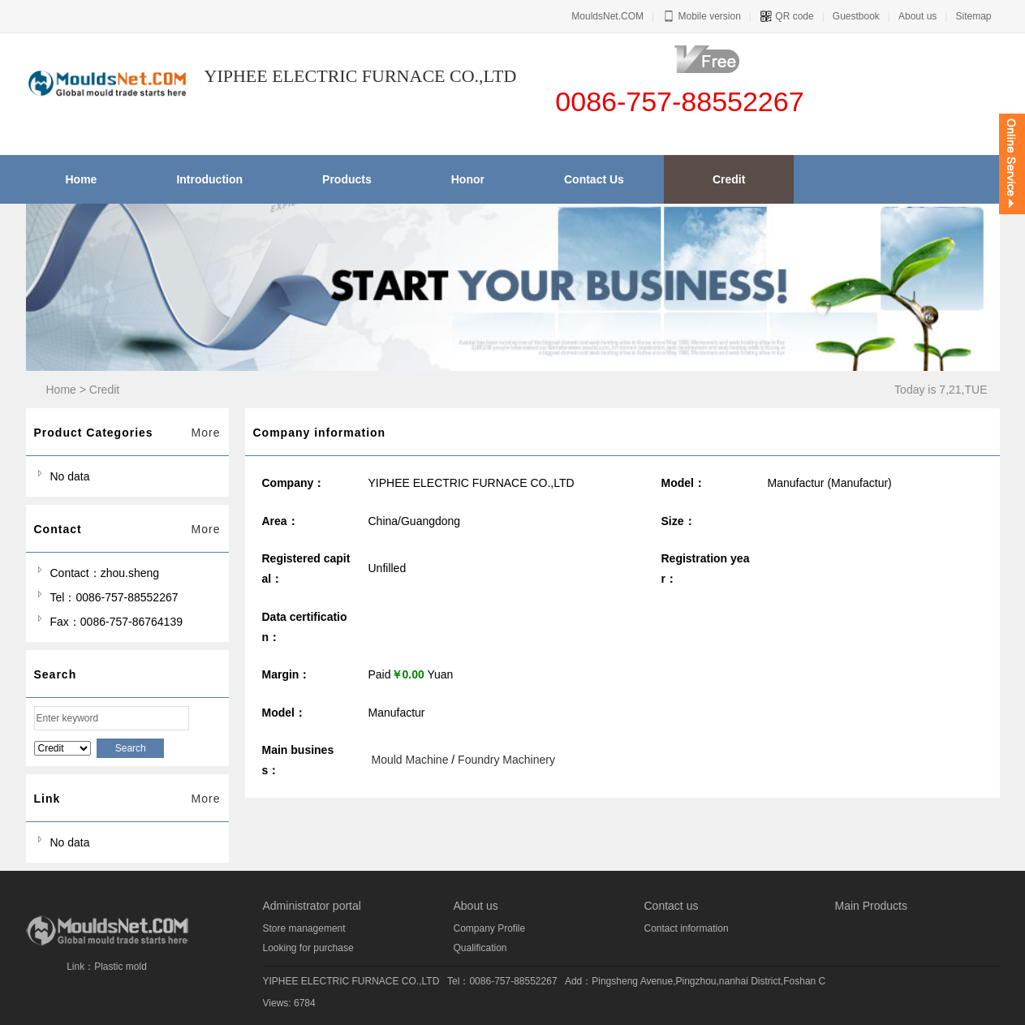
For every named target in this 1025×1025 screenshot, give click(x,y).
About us (917, 16)
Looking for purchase (308, 948)
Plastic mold (120, 966)
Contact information (686, 928)
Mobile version (701, 16)
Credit (104, 389)
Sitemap (973, 16)
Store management (304, 928)
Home (61, 389)
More (206, 432)
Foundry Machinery (506, 759)
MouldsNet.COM (607, 16)
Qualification (480, 948)
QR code (787, 16)
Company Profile (490, 928)
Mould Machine (410, 759)
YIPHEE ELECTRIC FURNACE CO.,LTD (351, 981)
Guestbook (856, 16)
